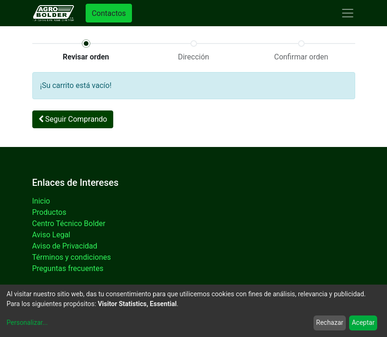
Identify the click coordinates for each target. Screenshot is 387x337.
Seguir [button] (72, 119)
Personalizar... (27, 322)
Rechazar (329, 322)
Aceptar (363, 322)
